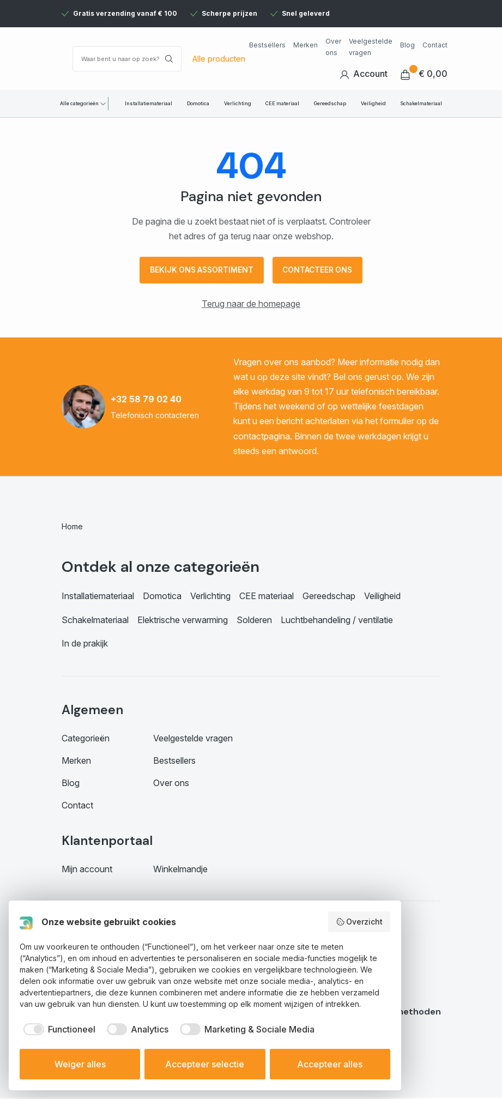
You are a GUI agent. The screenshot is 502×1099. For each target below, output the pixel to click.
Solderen (254, 620)
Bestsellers (267, 45)
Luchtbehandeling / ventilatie (337, 620)
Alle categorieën (79, 103)
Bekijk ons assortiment (200, 270)
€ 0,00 (424, 74)
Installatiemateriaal (148, 103)
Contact (434, 45)
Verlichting (237, 103)
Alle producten (218, 58)
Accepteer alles (329, 1064)
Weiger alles (80, 1064)
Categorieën (86, 739)
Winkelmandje (180, 870)
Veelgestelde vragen (370, 46)
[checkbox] (57, 1029)
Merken (305, 45)
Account (364, 74)
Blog (407, 45)
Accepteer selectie (204, 1064)
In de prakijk (85, 644)
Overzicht (359, 922)
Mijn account (87, 870)
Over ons (333, 46)
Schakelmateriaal (421, 103)
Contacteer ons (319, 270)
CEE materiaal (282, 103)
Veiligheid (373, 103)
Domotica (198, 103)
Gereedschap (330, 103)
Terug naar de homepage (251, 304)
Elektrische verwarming (182, 620)
